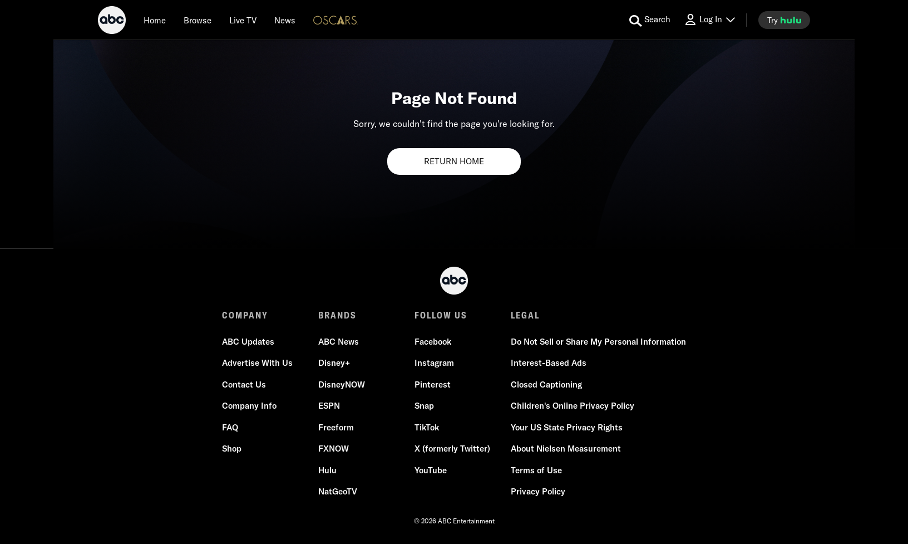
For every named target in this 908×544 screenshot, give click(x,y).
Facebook (432, 341)
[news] (284, 20)
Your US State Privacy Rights (567, 427)
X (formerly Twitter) (452, 449)
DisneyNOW (341, 384)
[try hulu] (784, 20)
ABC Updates (248, 341)
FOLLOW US (440, 315)
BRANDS (337, 315)
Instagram (434, 363)
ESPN (329, 406)
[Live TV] (242, 20)
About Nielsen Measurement (566, 449)
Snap (424, 406)
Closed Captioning (546, 384)
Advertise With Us (257, 363)
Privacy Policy (538, 492)
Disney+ (334, 363)
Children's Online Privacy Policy (572, 406)
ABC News (338, 341)
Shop (231, 449)
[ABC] (112, 21)
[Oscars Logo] (335, 19)
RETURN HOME (454, 161)
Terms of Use (536, 470)
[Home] (155, 20)
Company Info (249, 406)
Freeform (336, 427)
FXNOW (333, 449)
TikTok (426, 427)
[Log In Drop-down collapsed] (709, 20)
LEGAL (525, 315)
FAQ (230, 427)
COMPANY (245, 315)
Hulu (327, 470)
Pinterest (432, 384)
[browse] (197, 20)
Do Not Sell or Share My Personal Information (598, 341)
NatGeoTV (337, 492)
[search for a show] (649, 20)
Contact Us (244, 384)
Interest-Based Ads (548, 363)
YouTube (430, 470)
